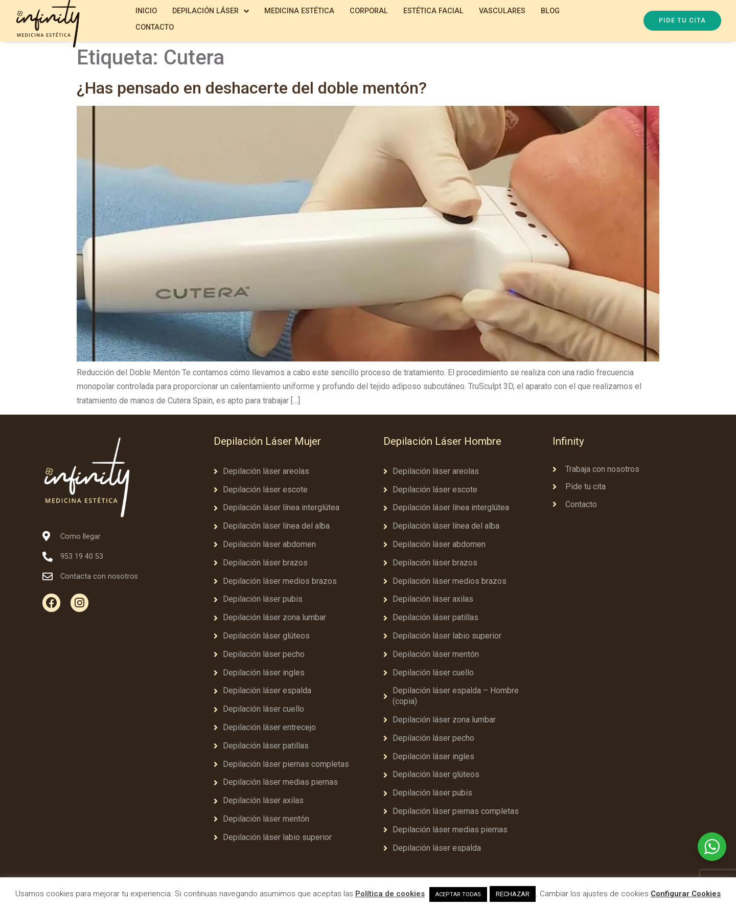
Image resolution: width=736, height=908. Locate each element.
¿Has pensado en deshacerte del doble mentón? (252, 88)
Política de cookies (390, 893)
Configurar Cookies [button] (686, 893)
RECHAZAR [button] (513, 894)
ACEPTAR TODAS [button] (458, 894)
